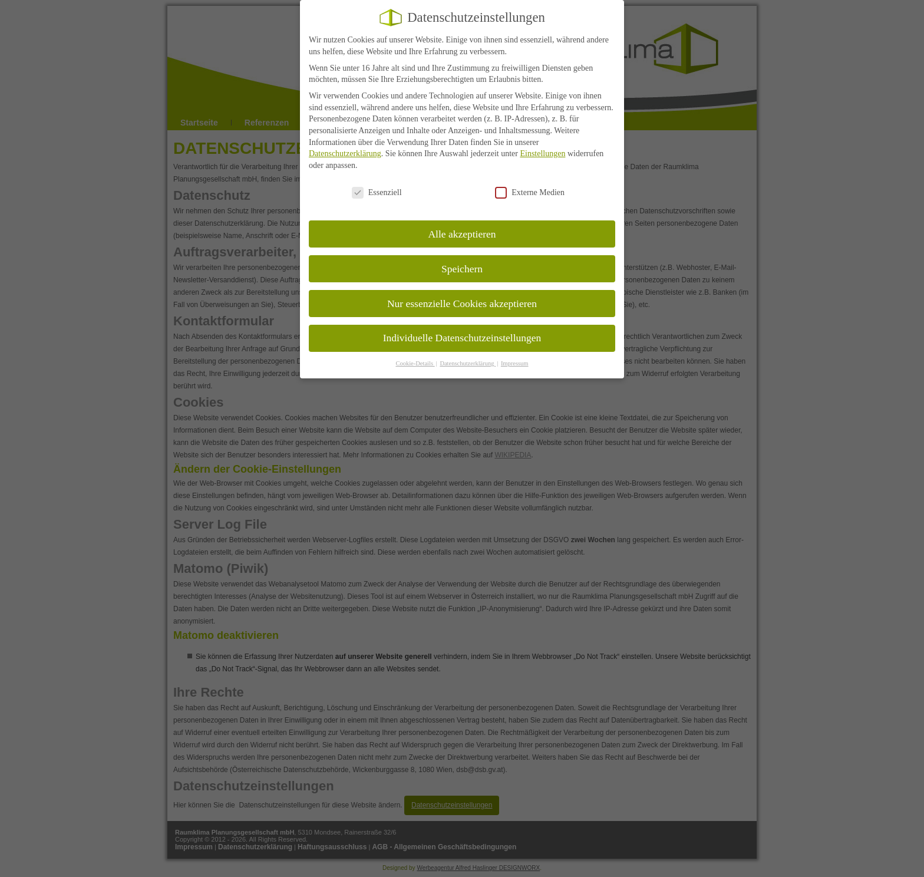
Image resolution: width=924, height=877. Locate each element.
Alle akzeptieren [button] (462, 223)
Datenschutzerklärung (345, 143)
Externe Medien (530, 181)
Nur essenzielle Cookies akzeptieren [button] (462, 292)
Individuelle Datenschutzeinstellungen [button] (462, 327)
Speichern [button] (462, 257)
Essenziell (377, 181)
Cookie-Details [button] (414, 353)
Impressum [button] (515, 353)
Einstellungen (542, 143)
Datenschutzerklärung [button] (468, 353)
